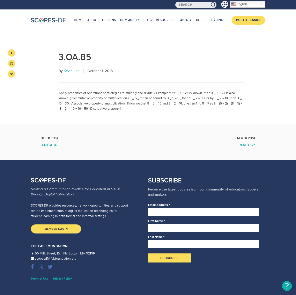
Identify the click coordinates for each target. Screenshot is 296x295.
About (92, 20)
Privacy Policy (62, 278)
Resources (165, 20)
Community (129, 20)
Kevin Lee (72, 71)
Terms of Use (39, 278)
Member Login (56, 229)
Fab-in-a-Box (189, 20)
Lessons (109, 20)
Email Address (159, 205)
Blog (147, 20)
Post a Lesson (248, 20)
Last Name (156, 237)
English (239, 4)
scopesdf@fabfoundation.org (55, 259)
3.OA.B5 (75, 57)
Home (78, 20)
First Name (156, 221)
